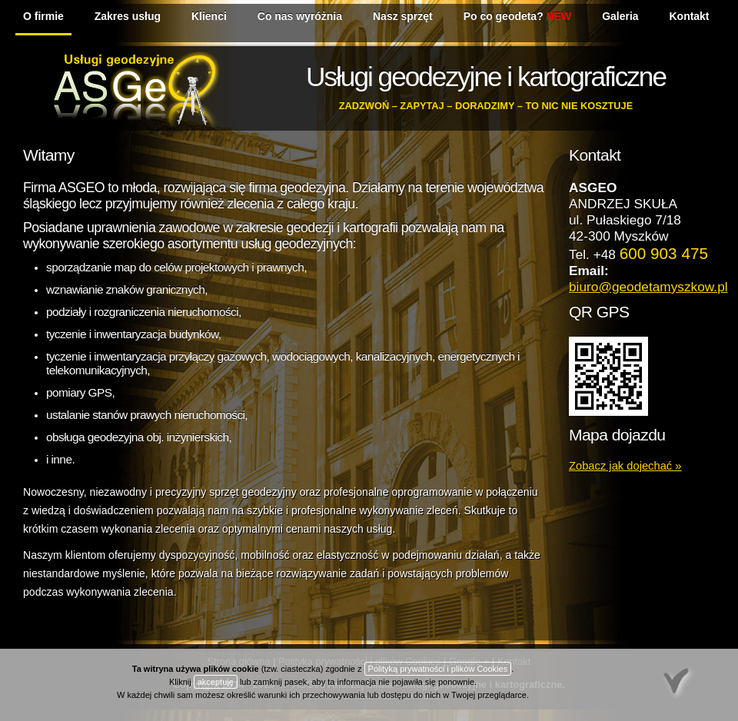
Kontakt (690, 16)
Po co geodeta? (517, 16)
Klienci (209, 16)
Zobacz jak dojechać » (625, 466)
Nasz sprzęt (403, 16)
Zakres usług (128, 16)
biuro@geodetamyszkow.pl (648, 286)
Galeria (620, 16)
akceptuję (216, 681)
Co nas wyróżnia (300, 16)
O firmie (43, 16)
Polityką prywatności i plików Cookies (438, 668)
